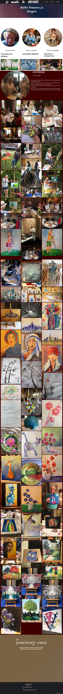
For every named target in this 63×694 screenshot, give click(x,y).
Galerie (57, 1)
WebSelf (61, 693)
